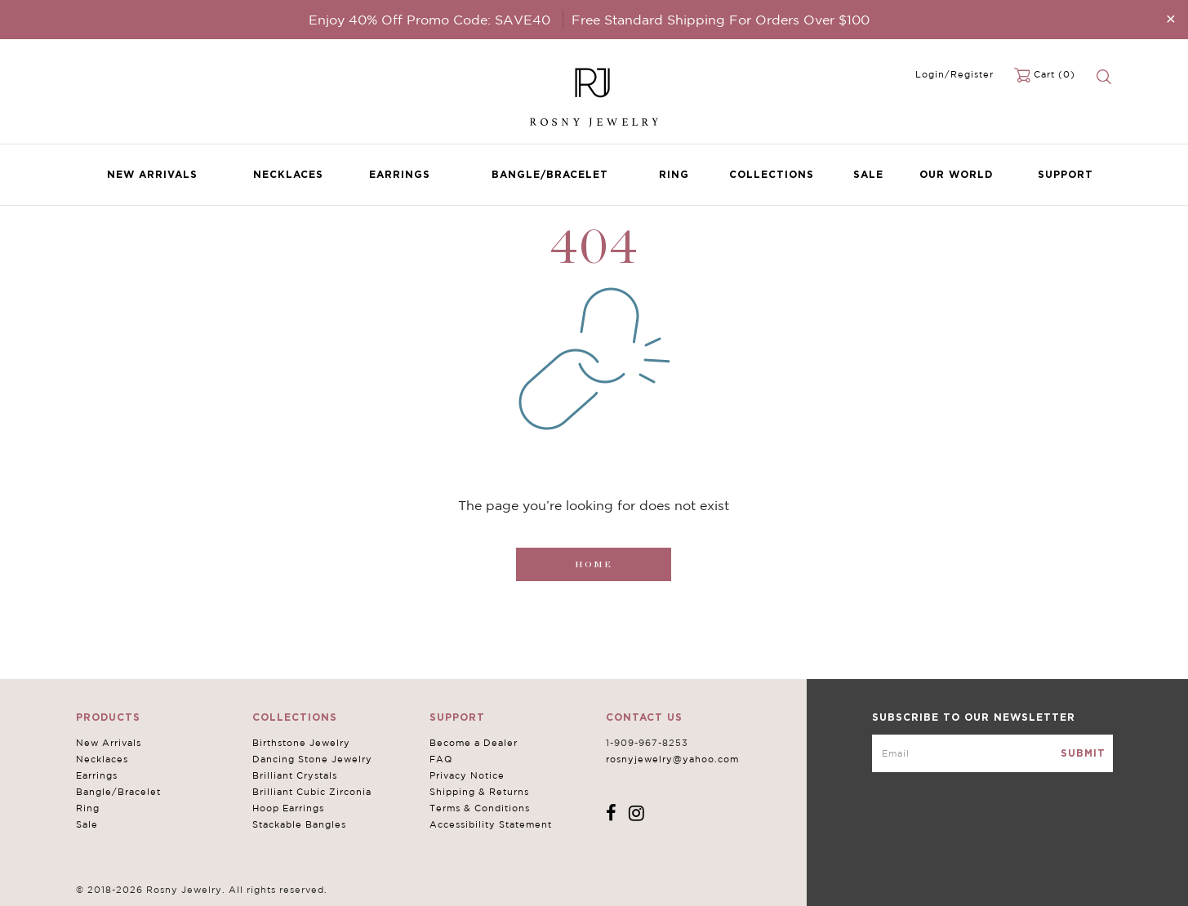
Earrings (399, 174)
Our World (956, 174)
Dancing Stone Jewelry (312, 759)
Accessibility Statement (490, 824)
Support (1065, 174)
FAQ (440, 759)
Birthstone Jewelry (301, 743)
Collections (771, 174)
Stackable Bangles (299, 824)
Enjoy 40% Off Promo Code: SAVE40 (429, 19)
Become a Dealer (473, 743)
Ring (674, 174)
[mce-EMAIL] (992, 753)
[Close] (1171, 18)
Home (593, 564)
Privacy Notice (467, 775)
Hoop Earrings (288, 808)
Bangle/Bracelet (550, 174)
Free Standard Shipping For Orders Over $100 (721, 19)
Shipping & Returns (479, 792)
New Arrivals (152, 174)
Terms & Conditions (479, 808)
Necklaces (288, 174)
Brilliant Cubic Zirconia (312, 792)
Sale (868, 174)
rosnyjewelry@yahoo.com (672, 759)
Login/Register (954, 74)
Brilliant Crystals (294, 775)
